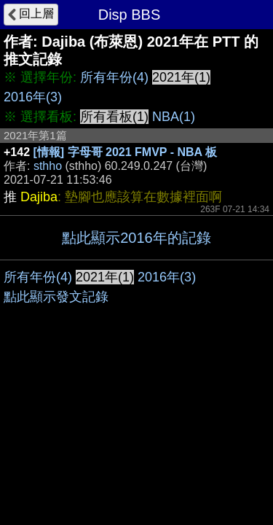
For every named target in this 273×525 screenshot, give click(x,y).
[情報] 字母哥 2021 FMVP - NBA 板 (125, 152)
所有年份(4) (114, 77)
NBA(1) (173, 116)
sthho (47, 166)
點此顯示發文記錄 (56, 296)
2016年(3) (33, 97)
